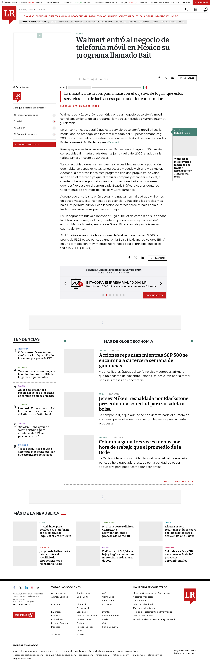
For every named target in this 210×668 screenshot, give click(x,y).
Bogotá (132, 22)
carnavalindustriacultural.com (61, 655)
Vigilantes (121, 22)
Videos (80, 634)
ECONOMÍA (41, 16)
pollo (155, 22)
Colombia (63, 22)
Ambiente (44, 548)
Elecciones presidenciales (99, 22)
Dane (53, 22)
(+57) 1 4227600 (21, 604)
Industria (23, 349)
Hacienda (22, 367)
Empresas (56, 612)
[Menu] (21, 16)
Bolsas (22, 386)
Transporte (108, 523)
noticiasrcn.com (121, 655)
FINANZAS (29, 16)
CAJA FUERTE (146, 16)
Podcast (55, 627)
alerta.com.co (155, 655)
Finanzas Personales (87, 615)
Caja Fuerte (83, 597)
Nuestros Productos (143, 597)
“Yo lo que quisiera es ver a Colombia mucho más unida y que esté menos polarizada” (36, 451)
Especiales (82, 612)
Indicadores (57, 619)
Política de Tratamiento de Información (153, 612)
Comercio (23, 445)
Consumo (56, 604)
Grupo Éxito (77, 22)
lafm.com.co (138, 655)
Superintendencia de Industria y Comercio (154, 619)
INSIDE (174, 16)
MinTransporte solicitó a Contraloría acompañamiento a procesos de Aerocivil (118, 531)
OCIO (64, 16)
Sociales (55, 634)
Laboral (22, 423)
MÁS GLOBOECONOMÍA (177, 481)
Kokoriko (144, 22)
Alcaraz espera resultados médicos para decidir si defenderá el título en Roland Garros (180, 531)
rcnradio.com (103, 655)
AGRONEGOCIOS (97, 16)
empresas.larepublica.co (73, 651)
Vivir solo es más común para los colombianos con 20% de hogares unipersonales (36, 374)
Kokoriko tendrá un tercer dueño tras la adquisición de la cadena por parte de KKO (36, 355)
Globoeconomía (110, 615)
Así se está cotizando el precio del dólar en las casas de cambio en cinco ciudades (36, 392)
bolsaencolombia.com (128, 651)
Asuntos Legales (59, 597)
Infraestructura (84, 619)
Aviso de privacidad (143, 604)
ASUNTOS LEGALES (128, 16)
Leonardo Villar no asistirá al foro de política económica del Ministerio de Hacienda (36, 411)
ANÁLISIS (112, 16)
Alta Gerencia (83, 593)
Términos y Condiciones (145, 608)
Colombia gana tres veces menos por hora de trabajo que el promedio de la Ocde (140, 447)
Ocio (104, 623)
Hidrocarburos (168, 22)
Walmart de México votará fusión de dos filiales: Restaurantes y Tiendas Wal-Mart (183, 167)
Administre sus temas (27, 144)
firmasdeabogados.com (101, 651)
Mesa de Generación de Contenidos (151, 593)
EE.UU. (42, 523)
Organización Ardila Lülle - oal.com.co (185, 651)
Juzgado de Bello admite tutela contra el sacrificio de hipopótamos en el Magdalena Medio (54, 557)
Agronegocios (58, 593)
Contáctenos (139, 600)
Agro (181, 22)
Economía (107, 604)
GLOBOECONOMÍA (77, 16)
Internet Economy (60, 623)
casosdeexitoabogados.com (28, 655)
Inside (105, 619)
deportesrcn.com (22, 658)
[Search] (186, 9)
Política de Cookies (143, 615)
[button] (64, 284)
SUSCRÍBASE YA (154, 295)
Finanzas (55, 615)
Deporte (169, 523)
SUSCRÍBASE (201, 2)
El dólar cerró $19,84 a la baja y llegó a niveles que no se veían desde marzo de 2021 (118, 556)
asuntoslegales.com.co (25, 651)
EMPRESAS (54, 16)
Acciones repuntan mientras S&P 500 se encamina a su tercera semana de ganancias (143, 360)
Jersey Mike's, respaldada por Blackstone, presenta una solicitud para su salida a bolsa (144, 404)
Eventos (106, 612)
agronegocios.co (49, 651)
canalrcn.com (86, 655)
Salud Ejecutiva (110, 627)
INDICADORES (162, 16)
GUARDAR (187, 78)
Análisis (105, 593)
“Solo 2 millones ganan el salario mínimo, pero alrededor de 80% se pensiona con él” (34, 432)
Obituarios (82, 623)
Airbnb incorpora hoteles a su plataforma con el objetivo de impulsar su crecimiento (55, 531)
